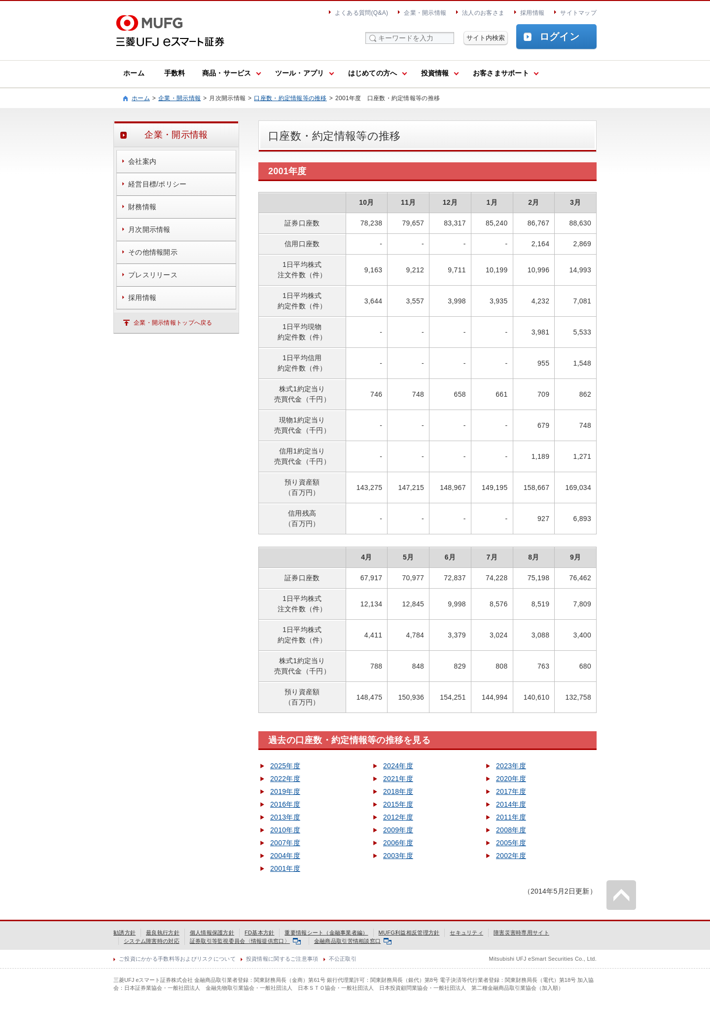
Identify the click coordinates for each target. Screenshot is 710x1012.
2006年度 (398, 843)
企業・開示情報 (425, 12)
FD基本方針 (259, 933)
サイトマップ (578, 12)
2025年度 (285, 766)
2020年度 (511, 779)
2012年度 (398, 817)
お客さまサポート (501, 73)
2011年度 (511, 817)
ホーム (133, 73)
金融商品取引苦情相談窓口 (352, 941)
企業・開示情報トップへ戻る (173, 322)
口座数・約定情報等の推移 (290, 98)
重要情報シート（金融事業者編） (326, 933)
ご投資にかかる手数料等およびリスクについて (177, 959)
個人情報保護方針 (212, 933)
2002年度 (511, 856)
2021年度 (398, 779)
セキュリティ (466, 933)
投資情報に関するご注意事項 (282, 959)
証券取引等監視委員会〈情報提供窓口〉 (245, 941)
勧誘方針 (124, 933)
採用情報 (532, 12)
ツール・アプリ (299, 73)
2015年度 (398, 804)
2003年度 (398, 856)
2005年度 (511, 843)
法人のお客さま (483, 12)
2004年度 (285, 856)
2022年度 (285, 779)
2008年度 (511, 830)
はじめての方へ (372, 73)
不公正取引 (342, 959)
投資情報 (435, 73)
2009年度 (398, 830)
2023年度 (511, 766)
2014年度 (511, 804)
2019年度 (285, 791)
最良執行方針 (162, 933)
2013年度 (285, 817)
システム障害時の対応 (151, 941)
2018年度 (398, 791)
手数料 (174, 73)
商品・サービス (226, 73)
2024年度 (398, 766)
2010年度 (285, 830)
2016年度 (285, 804)
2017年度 (511, 791)
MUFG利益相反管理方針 (409, 933)
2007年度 (285, 843)
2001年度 (285, 868)
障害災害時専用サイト (521, 933)
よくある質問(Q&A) (361, 12)
